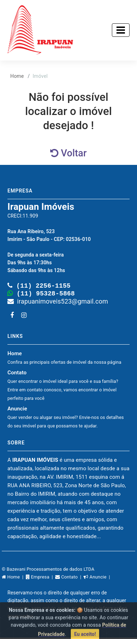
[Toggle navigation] (121, 30)
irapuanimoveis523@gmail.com (57, 302)
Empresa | (40, 578)
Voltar (68, 153)
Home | (14, 578)
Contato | (69, 578)
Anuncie (65, 418)
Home (17, 76)
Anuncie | (97, 578)
